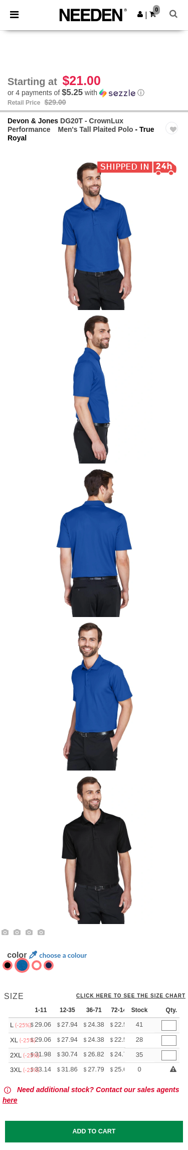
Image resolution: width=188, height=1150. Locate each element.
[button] (140, 14)
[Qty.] (168, 1025)
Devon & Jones (33, 121)
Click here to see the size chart (130, 996)
